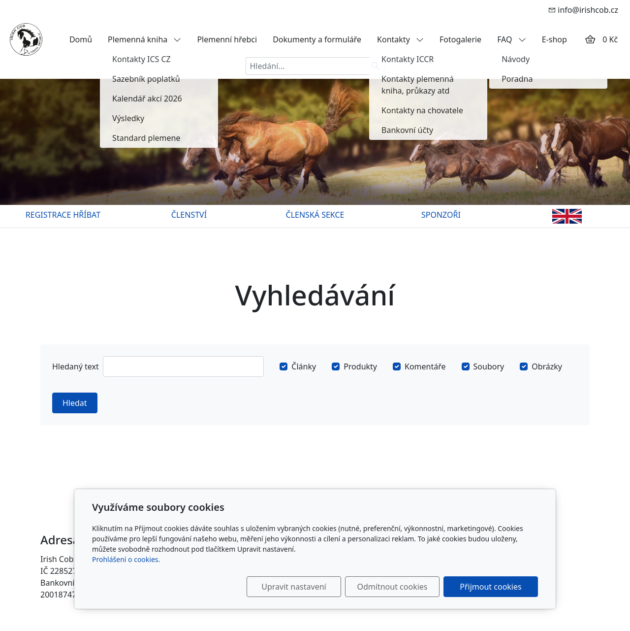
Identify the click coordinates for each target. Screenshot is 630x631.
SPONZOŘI (441, 214)
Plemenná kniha (144, 39)
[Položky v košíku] (590, 39)
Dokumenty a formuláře (317, 39)
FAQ (511, 39)
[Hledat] (376, 66)
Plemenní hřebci (227, 39)
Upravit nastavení (293, 586)
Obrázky (547, 366)
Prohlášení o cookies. (126, 559)
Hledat (75, 403)
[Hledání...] (306, 66)
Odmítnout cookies (392, 586)
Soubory (488, 366)
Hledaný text (75, 366)
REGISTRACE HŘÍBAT (63, 214)
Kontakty (400, 39)
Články (303, 366)
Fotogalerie (460, 39)
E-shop (554, 39)
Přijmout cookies (490, 586)
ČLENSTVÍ (189, 214)
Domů (80, 39)
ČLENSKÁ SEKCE (315, 214)
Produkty (360, 366)
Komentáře (425, 366)
